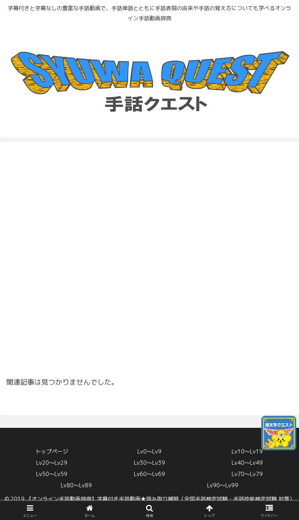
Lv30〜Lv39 (149, 462)
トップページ (51, 451)
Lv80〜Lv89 (76, 485)
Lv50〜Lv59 (51, 474)
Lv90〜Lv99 (222, 485)
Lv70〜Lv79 (247, 474)
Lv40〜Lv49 (247, 462)
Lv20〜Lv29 (51, 462)
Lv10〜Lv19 (247, 451)
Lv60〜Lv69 (149, 474)
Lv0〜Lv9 (149, 451)
